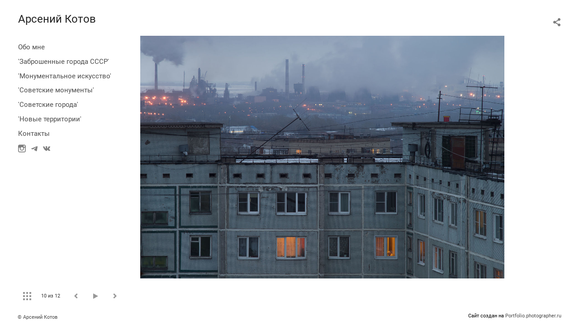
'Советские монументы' (56, 90)
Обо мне (31, 47)
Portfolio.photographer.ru (533, 316)
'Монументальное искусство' (64, 76)
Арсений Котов (57, 19)
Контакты (34, 133)
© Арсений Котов (37, 317)
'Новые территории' (49, 119)
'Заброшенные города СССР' (63, 62)
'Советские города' (48, 105)
